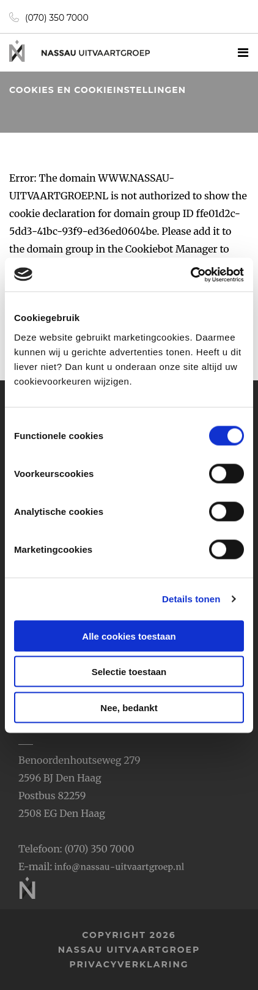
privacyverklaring (128, 964)
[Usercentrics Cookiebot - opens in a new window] (190, 275)
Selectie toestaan (129, 672)
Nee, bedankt (128, 707)
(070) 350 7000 (49, 17)
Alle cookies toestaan (128, 635)
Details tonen (191, 599)
